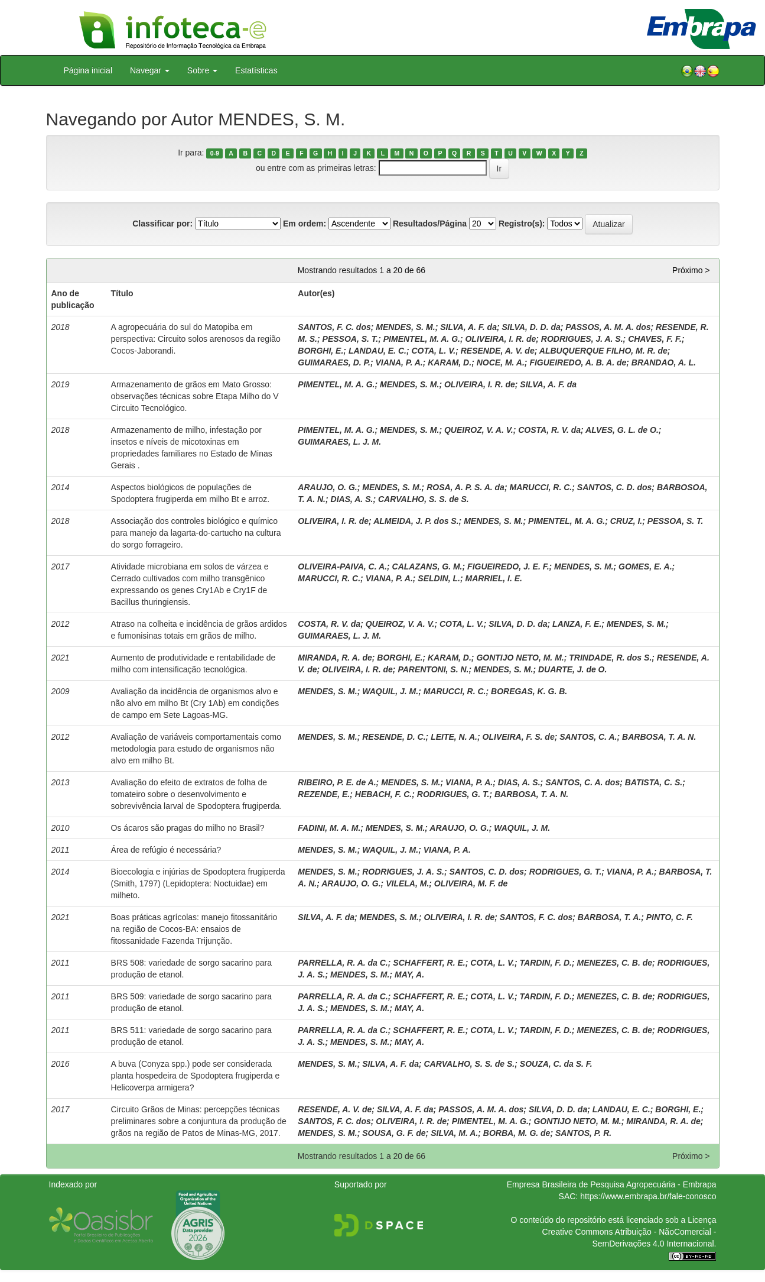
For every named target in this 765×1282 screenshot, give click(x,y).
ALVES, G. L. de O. (622, 430)
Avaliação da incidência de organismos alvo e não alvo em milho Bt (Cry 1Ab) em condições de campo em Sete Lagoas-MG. (195, 703)
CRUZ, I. (626, 521)
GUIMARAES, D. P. (334, 362)
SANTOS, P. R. (583, 1133)
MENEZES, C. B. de (615, 962)
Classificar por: (162, 223)
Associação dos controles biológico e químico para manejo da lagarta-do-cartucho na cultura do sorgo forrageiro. (196, 532)
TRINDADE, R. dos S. (610, 657)
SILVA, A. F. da (468, 327)
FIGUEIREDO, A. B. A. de (577, 362)
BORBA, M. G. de (517, 1133)
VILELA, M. (407, 883)
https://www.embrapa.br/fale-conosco (648, 1196)
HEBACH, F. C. (383, 794)
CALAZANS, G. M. (427, 566)
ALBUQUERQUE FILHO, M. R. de (603, 350)
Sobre (202, 70)
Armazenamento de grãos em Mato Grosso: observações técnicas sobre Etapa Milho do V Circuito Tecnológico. (195, 396)
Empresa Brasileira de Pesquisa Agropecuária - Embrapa (612, 1184)
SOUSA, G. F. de (393, 1133)
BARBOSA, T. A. (609, 917)
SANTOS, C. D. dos (614, 487)
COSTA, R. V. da (549, 430)
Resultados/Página (430, 223)
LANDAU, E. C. (377, 350)
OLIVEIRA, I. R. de (500, 339)
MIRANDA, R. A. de (335, 657)
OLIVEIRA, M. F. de (470, 883)
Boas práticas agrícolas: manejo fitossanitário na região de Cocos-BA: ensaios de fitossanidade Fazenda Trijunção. (194, 929)
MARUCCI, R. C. (540, 487)
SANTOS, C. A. (588, 737)
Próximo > (690, 270)
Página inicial (88, 70)
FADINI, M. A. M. (329, 828)
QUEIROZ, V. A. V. (478, 430)
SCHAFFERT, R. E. (429, 962)
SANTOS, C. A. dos (582, 782)
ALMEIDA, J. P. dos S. (415, 521)
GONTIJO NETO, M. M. (520, 657)
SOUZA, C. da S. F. (556, 1064)
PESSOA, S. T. (351, 339)
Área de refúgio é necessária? (166, 849)
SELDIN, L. (439, 578)
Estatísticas (256, 70)
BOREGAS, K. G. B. (529, 691)
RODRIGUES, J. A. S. (582, 339)
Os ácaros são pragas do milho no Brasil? (188, 828)
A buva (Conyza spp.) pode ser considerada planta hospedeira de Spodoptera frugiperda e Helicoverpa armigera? (195, 1075)
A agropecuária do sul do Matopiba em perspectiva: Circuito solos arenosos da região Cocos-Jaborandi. (196, 338)
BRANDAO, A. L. (663, 362)
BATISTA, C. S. (653, 782)
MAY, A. (409, 974)
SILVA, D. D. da (531, 327)
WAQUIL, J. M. (390, 691)
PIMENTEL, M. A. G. (421, 339)
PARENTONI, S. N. (433, 669)
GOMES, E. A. (645, 566)
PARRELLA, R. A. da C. (343, 962)
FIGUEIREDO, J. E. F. (508, 566)
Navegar (150, 70)
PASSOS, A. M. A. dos (607, 327)
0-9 (214, 153)
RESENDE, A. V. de (498, 350)
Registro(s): (522, 223)
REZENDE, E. (324, 794)
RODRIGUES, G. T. (453, 794)
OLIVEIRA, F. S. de (519, 737)
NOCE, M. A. (501, 362)
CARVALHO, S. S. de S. (423, 499)
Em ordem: (304, 223)
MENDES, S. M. (405, 327)
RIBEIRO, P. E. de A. (337, 782)
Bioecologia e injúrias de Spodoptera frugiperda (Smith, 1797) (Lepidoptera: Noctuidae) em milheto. (198, 883)
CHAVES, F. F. (655, 339)
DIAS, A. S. (352, 499)
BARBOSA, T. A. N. (659, 737)
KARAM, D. (449, 362)
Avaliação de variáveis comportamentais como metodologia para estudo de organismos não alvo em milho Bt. (196, 748)
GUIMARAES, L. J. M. (339, 441)
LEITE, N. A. (454, 737)
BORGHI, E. (320, 350)
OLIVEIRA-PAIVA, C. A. (342, 566)
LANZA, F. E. (576, 624)
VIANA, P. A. (399, 362)
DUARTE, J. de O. (572, 669)
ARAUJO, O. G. (327, 487)
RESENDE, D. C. (393, 737)
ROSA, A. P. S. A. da (465, 487)
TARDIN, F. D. (546, 962)
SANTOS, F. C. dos (334, 327)
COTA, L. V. (433, 350)
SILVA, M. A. (454, 1133)
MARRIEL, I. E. (493, 578)
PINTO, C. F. (669, 917)
